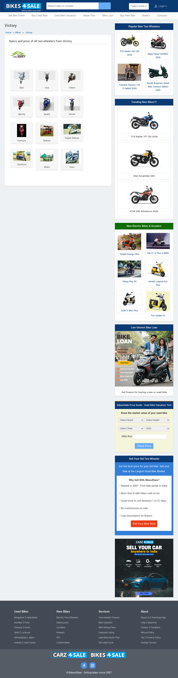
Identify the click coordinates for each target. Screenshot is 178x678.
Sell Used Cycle (106, 642)
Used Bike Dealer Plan (109, 637)
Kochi (27, 627)
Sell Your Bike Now (144, 524)
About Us (145, 617)
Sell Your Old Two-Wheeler (144, 459)
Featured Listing (106, 632)
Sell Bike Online (16, 15)
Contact (144, 627)
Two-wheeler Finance (109, 617)
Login (161, 6)
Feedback (155, 627)
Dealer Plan (89, 15)
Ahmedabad (20, 637)
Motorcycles (62, 622)
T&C (143, 637)
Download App (159, 617)
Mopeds (60, 632)
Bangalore (19, 617)
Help (143, 622)
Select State (139, 6)
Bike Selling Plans (107, 627)
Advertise (152, 622)
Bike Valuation (105, 622)
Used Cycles (30, 642)
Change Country (148, 642)
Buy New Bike (127, 15)
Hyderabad (31, 617)
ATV (58, 637)
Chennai (18, 627)
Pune (27, 622)
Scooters (60, 627)
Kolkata (18, 642)
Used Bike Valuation (65, 15)
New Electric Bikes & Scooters (144, 226)
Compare (162, 15)
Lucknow (25, 632)
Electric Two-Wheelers (67, 617)
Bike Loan (107, 15)
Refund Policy (147, 632)
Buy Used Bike (39, 15)
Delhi (16, 632)
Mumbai (18, 622)
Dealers (146, 15)
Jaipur (31, 637)
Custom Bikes (63, 642)
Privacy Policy (154, 637)
